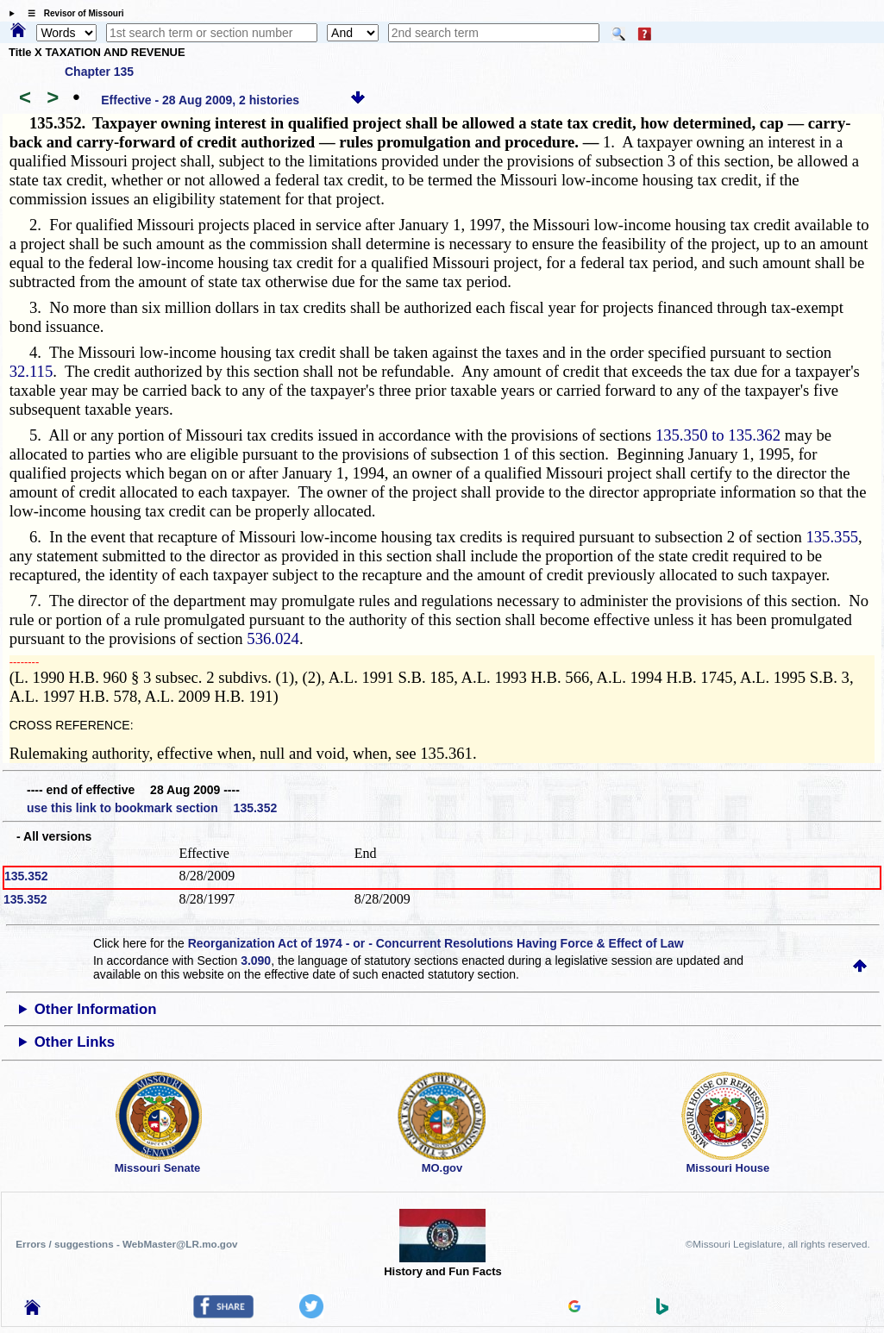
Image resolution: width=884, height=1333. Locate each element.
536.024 (273, 638)
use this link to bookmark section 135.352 (152, 808)
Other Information (95, 1009)
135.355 (832, 537)
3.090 (256, 960)
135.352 (26, 876)
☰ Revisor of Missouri (71, 13)
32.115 (31, 371)
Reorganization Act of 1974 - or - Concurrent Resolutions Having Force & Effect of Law (436, 943)
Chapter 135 (99, 71)
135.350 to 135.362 (718, 435)
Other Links (74, 1042)
